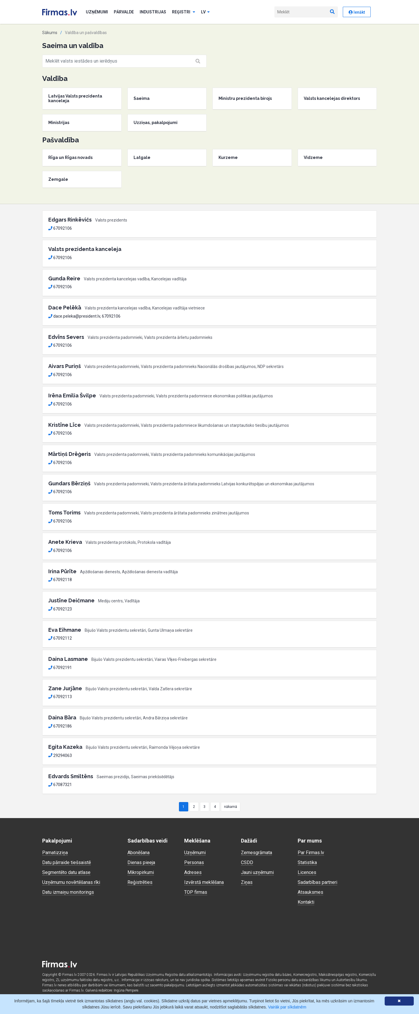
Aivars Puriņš (64, 366)
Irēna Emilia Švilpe (72, 395)
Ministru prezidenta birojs (245, 98)
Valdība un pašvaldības (86, 32)
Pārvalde (124, 12)
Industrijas (153, 12)
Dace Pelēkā (64, 308)
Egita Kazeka (65, 747)
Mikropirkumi (140, 872)
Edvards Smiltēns (70, 776)
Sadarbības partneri (317, 882)
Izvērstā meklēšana (204, 882)
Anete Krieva (65, 542)
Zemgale (58, 179)
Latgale (142, 157)
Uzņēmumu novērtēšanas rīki (71, 882)
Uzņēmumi (97, 12)
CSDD (247, 862)
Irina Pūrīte (62, 571)
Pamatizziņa (55, 852)
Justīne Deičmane (71, 600)
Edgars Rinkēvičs (70, 220)
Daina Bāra (62, 717)
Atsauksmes (310, 892)
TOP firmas (195, 892)
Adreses (193, 872)
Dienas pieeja (141, 862)
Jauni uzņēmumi (257, 872)
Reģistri (183, 12)
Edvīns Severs (66, 337)
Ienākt (357, 12)
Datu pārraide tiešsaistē (66, 862)
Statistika (307, 862)
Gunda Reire (64, 278)
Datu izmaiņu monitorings (68, 892)
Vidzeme (313, 157)
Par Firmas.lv (311, 852)
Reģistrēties (139, 882)
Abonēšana (138, 852)
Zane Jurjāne (65, 688)
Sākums (49, 32)
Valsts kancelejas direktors (332, 98)
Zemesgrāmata (256, 852)
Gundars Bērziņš (69, 483)
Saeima (142, 98)
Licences (307, 872)
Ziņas (247, 882)
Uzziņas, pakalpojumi (155, 122)
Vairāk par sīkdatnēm (287, 1007)
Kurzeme (228, 157)
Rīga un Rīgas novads (70, 157)
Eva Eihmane (64, 630)
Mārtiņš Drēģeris (69, 454)
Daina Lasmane (68, 659)
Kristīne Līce (64, 425)
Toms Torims (64, 512)
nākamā (230, 807)
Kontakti (306, 902)
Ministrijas (58, 122)
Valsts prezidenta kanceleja (84, 249)
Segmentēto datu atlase (66, 872)
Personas (194, 862)
